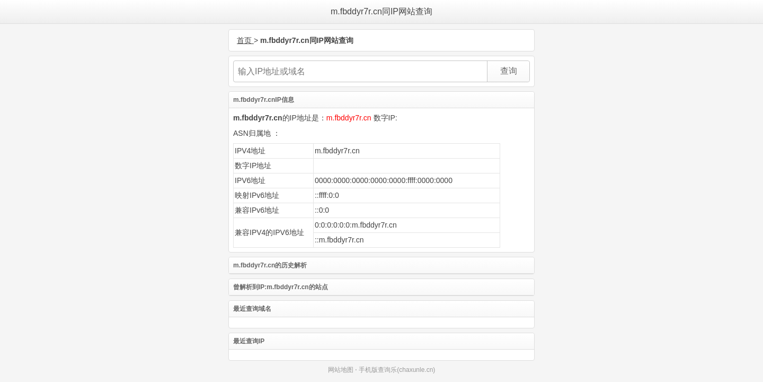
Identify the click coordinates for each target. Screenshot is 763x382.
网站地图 (340, 370)
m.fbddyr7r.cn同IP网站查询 (381, 11)
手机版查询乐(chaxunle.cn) (397, 370)
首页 (245, 40)
